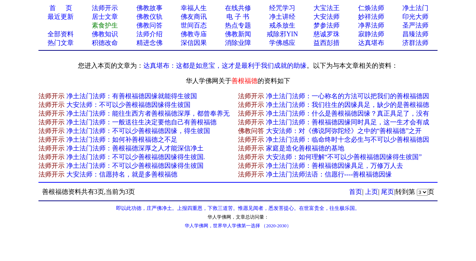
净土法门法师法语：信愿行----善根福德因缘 (329, 174)
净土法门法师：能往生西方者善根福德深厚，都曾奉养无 (148, 113)
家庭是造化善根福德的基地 (305, 148)
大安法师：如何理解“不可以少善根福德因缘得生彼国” (344, 157)
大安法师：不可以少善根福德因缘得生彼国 (128, 104)
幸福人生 (194, 8)
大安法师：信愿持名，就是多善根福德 (121, 174)
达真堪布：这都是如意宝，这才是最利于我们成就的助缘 (225, 65)
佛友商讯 (194, 16)
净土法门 (415, 8)
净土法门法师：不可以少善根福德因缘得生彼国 (135, 165)
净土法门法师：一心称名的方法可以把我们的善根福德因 (347, 96)
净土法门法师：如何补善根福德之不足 (121, 139)
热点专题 (238, 25)
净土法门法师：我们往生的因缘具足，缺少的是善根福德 (347, 104)
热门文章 (61, 42)
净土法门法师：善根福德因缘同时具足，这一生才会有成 (347, 122)
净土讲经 (282, 16)
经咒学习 (282, 8)
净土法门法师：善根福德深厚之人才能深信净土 (135, 148)
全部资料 (61, 34)
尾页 (387, 191)
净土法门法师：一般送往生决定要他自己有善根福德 (141, 122)
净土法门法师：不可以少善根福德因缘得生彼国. (135, 157)
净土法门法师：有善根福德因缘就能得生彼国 (131, 96)
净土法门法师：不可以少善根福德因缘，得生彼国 (138, 130)
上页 (371, 191)
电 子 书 (237, 16)
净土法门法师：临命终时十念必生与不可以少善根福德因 (347, 139)
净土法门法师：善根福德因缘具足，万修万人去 (334, 165)
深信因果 (194, 42)
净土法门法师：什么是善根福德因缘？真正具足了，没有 (347, 113)
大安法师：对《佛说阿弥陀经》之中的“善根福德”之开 (344, 130)
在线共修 (238, 8)
